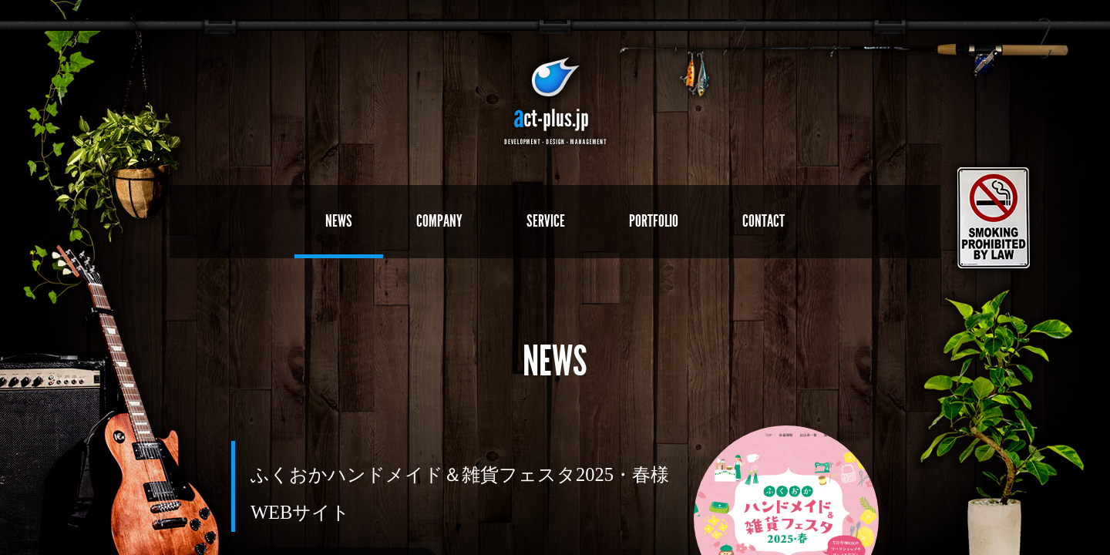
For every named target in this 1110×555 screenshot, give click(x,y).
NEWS (338, 220)
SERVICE (545, 220)
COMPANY (439, 220)
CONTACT (763, 220)
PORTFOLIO (653, 220)
